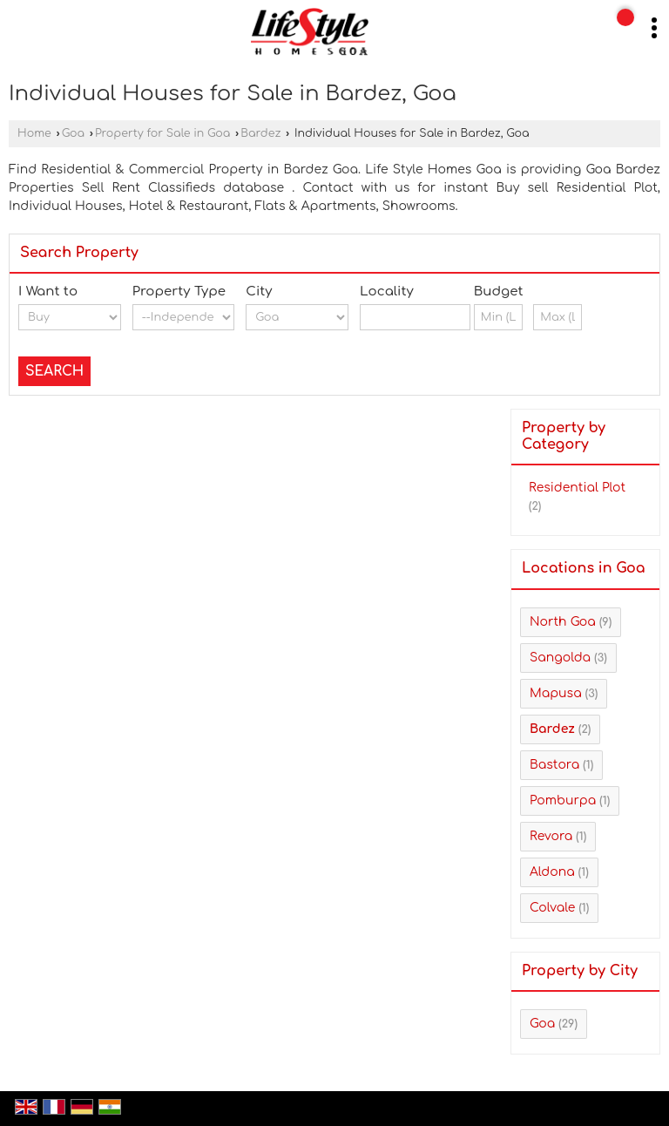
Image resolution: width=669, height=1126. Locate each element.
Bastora (554, 764)
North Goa (563, 621)
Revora (551, 836)
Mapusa (556, 693)
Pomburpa (563, 800)
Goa (73, 133)
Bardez (260, 133)
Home (34, 133)
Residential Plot (577, 487)
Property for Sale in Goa (162, 133)
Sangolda (560, 657)
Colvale (552, 907)
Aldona (552, 871)
